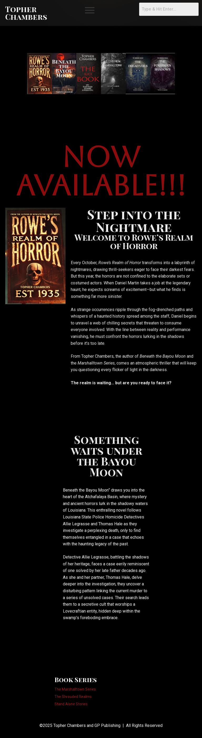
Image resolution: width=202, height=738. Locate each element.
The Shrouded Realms (73, 696)
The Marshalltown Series (75, 689)
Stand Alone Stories (71, 704)
